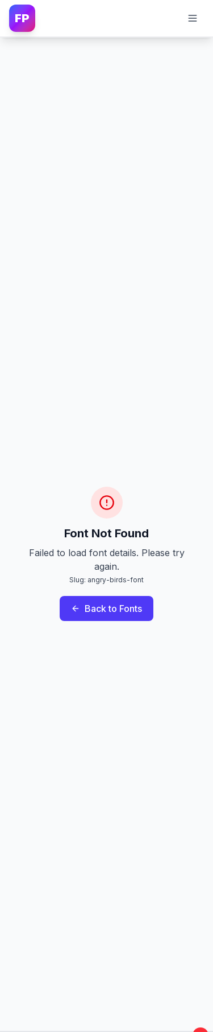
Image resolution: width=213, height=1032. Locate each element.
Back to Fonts (106, 608)
